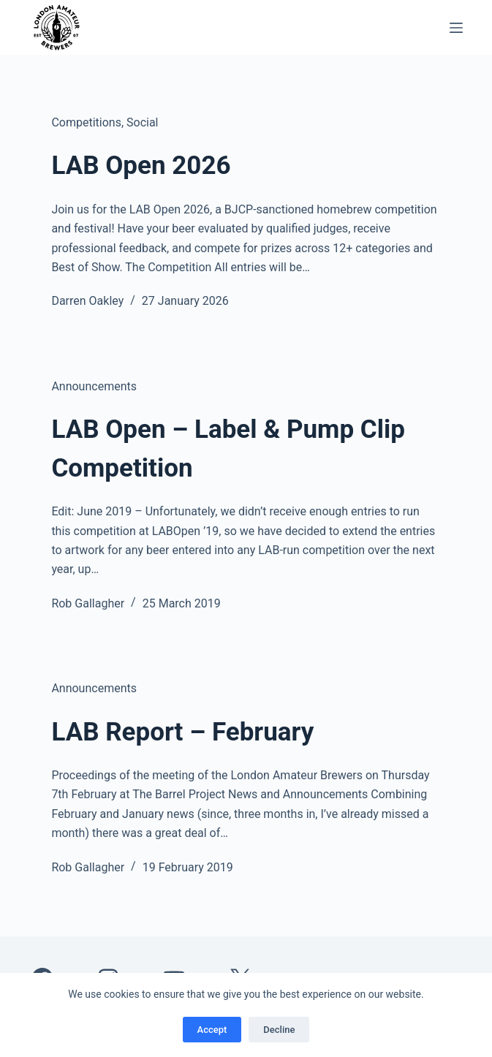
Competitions (86, 122)
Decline (279, 1029)
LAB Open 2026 (140, 166)
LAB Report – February (182, 732)
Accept (212, 1029)
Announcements (94, 386)
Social (142, 122)
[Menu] (456, 27)
